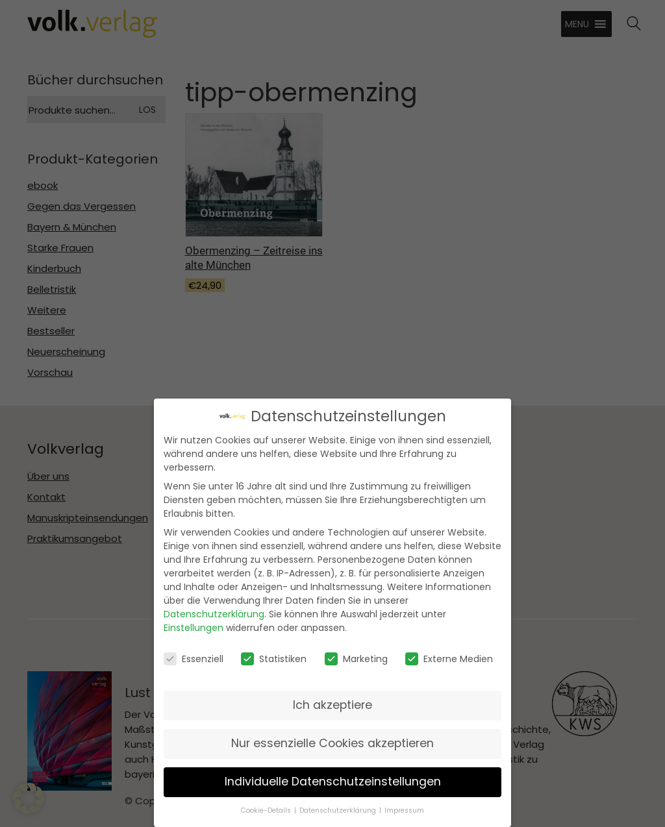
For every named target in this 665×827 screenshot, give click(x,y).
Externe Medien (449, 656)
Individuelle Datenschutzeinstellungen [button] (333, 780)
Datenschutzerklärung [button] (337, 808)
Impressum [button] (404, 808)
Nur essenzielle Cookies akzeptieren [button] (332, 742)
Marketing (356, 656)
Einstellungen (193, 626)
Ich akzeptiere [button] (332, 703)
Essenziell (193, 656)
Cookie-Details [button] (266, 808)
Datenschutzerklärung (214, 612)
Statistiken (274, 656)
